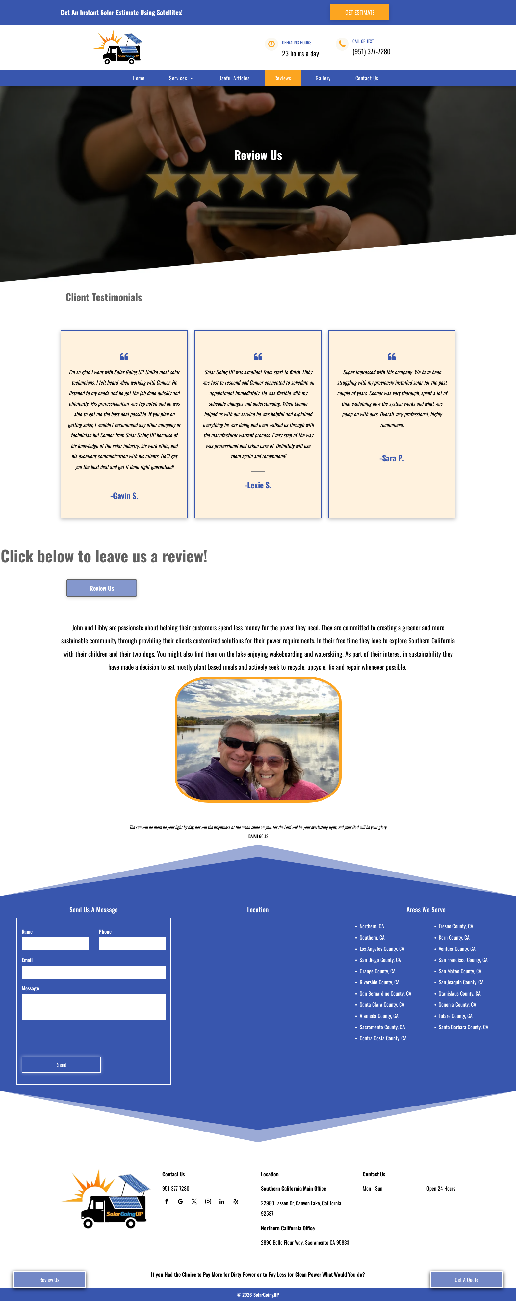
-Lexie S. (258, 485)
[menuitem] (141, 78)
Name (27, 931)
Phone (105, 931)
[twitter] (194, 1202)
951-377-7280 (175, 1188)
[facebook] (166, 1202)
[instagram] (208, 1202)
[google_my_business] (180, 1202)
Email (27, 959)
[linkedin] (222, 1202)
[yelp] (235, 1202)
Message (30, 988)
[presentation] (72, 1037)
